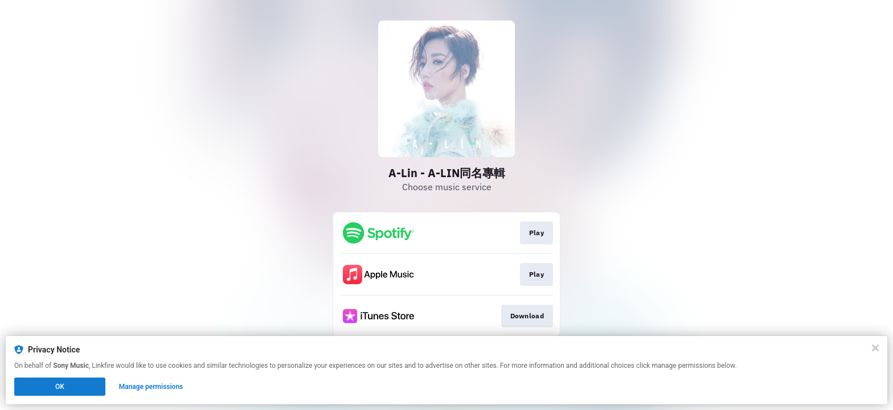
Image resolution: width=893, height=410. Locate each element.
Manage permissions (151, 387)
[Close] (875, 348)
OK (59, 387)
